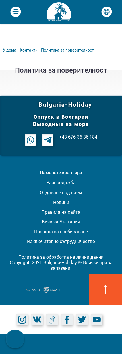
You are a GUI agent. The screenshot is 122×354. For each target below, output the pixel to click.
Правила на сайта (61, 212)
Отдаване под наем (61, 192)
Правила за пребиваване (61, 231)
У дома (9, 50)
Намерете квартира (61, 173)
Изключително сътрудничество (61, 241)
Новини (61, 202)
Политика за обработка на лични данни (61, 257)
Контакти (29, 50)
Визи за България (61, 222)
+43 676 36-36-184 (78, 137)
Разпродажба (61, 182)
